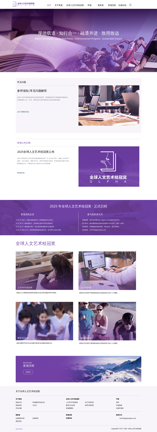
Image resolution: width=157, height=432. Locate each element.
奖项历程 (112, 5)
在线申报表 (120, 408)
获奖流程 (19, 405)
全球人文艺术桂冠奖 (75, 5)
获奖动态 (19, 421)
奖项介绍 (19, 402)
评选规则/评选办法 (39, 402)
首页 (49, 5)
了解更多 (28, 372)
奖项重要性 (69, 408)
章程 (117, 402)
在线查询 (35, 418)
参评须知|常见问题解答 (32, 91)
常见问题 (19, 408)
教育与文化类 (70, 405)
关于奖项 (59, 5)
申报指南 (119, 405)
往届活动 (122, 5)
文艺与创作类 (89, 402)
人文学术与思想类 (72, 402)
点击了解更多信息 (23, 112)
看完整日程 (21, 173)
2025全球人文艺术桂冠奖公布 (35, 152)
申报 (90, 5)
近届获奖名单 (20, 418)
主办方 (35, 405)
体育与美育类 (89, 405)
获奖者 (101, 5)
